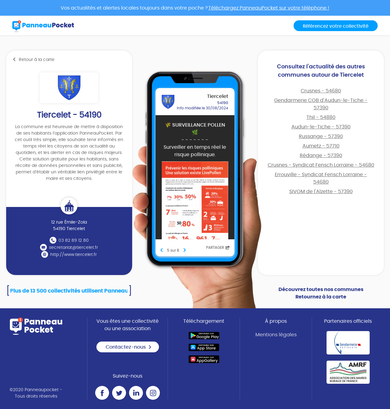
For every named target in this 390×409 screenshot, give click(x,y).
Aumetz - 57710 (321, 146)
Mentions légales (276, 334)
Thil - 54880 (321, 117)
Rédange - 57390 (321, 155)
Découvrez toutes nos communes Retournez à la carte (321, 293)
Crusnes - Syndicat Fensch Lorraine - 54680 (321, 165)
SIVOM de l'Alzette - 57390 (321, 191)
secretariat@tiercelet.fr (73, 247)
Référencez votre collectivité (335, 26)
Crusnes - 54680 (321, 90)
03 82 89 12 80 (74, 240)
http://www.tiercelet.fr (73, 255)
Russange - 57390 (321, 136)
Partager (218, 247)
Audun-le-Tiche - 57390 (321, 126)
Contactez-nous (129, 347)
